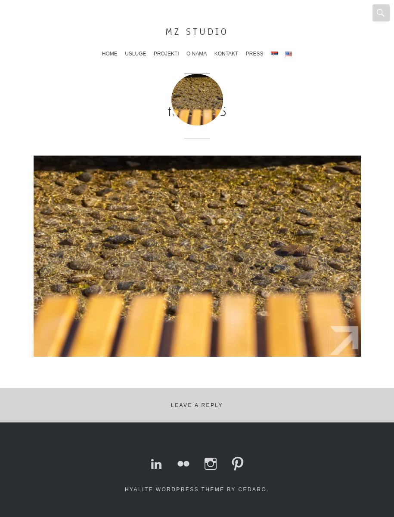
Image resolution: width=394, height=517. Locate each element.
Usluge (135, 54)
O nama (196, 54)
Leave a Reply (197, 405)
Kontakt (226, 54)
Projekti (166, 54)
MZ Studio (197, 31)
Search (381, 12)
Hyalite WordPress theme (174, 489)
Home (110, 54)
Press (255, 54)
